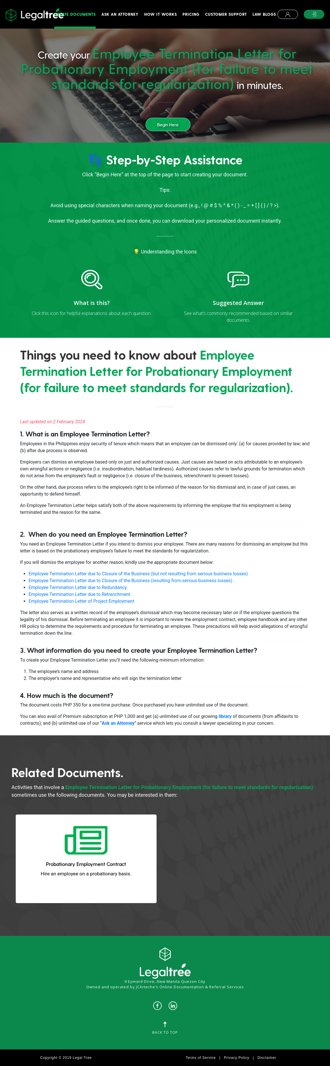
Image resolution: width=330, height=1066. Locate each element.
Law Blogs (264, 14)
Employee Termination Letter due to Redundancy (78, 587)
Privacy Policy (236, 1058)
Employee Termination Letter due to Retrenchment (79, 594)
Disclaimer (266, 1058)
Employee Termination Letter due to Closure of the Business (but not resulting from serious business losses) (138, 573)
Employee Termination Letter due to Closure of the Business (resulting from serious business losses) (130, 580)
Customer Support (226, 14)
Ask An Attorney (120, 14)
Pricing (191, 14)
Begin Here (168, 124)
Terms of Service (201, 1058)
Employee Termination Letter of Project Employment (81, 601)
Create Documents (75, 14)
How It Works (160, 14)
